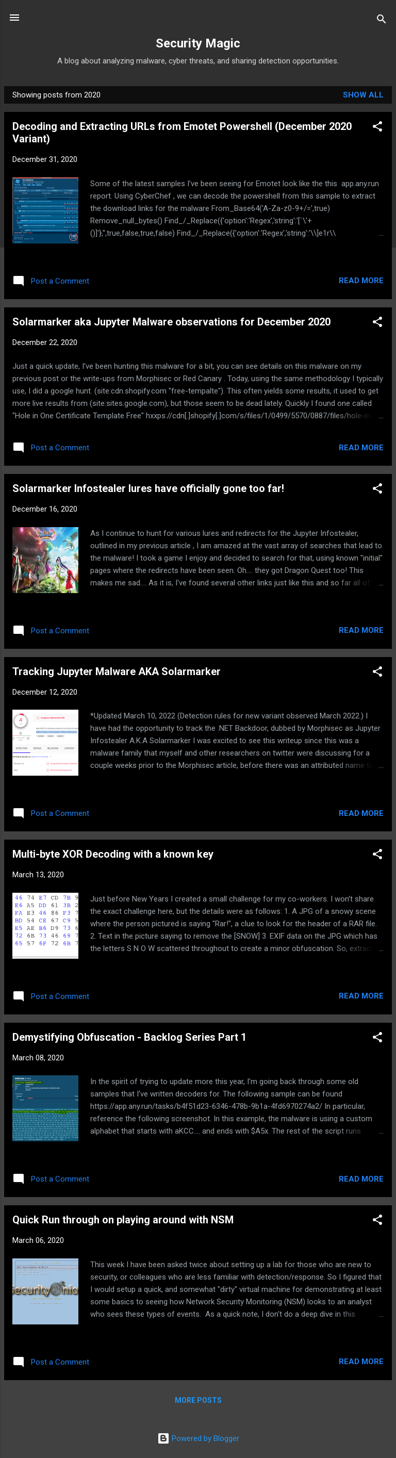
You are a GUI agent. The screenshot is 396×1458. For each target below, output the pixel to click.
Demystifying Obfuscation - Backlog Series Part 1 (129, 1037)
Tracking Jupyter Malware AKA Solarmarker (116, 671)
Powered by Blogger (198, 1438)
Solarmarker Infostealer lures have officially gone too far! (148, 488)
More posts (198, 1400)
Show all (363, 95)
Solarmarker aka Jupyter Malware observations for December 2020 (171, 322)
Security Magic (198, 43)
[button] (377, 128)
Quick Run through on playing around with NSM (123, 1220)
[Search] (381, 21)
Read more (361, 280)
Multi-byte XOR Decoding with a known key (112, 854)
